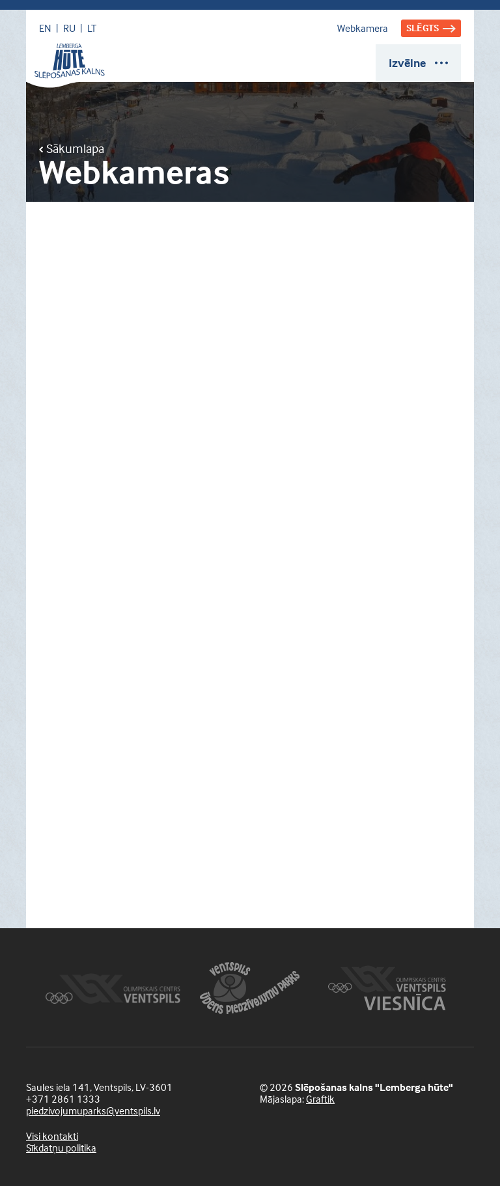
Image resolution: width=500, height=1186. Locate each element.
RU (69, 27)
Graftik (320, 1098)
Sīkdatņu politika (61, 1147)
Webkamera (362, 27)
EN (45, 27)
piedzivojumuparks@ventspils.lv (93, 1110)
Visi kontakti (52, 1135)
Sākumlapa (71, 148)
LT (91, 27)
